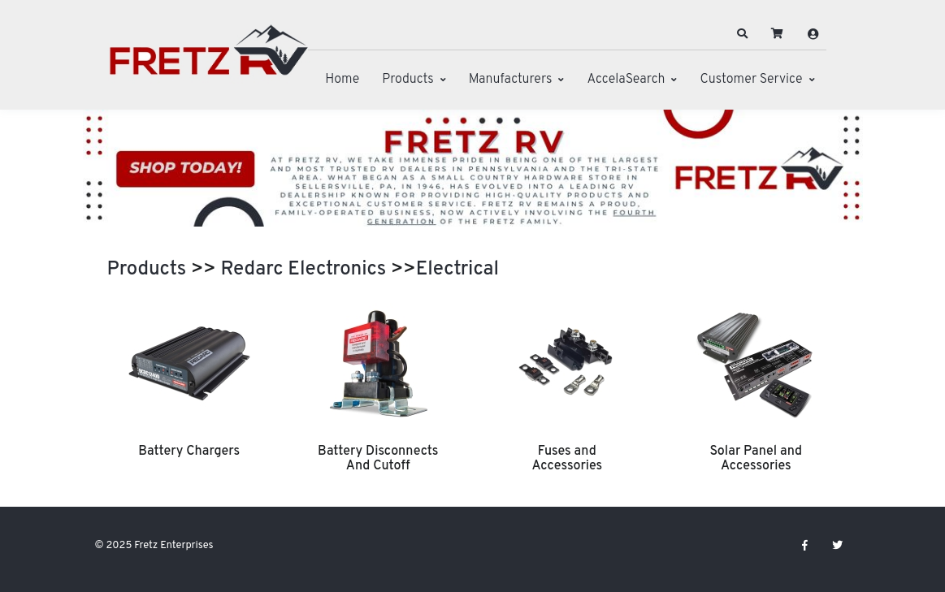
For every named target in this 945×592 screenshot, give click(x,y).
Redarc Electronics (304, 269)
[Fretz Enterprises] (208, 59)
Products (407, 79)
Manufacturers (511, 79)
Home (342, 79)
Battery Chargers (189, 451)
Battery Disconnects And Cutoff (378, 458)
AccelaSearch (626, 79)
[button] (742, 34)
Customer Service (751, 79)
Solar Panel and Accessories (755, 458)
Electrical (457, 269)
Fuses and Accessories (566, 458)
